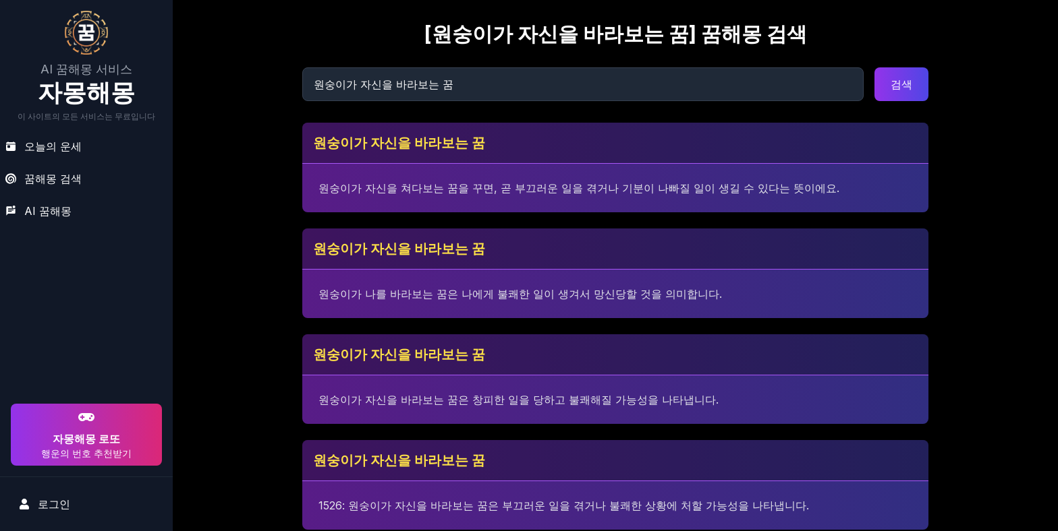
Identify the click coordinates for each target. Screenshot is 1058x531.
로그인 (44, 504)
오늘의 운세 (43, 146)
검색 (901, 84)
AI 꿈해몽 (38, 211)
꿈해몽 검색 (43, 178)
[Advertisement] (84, 314)
